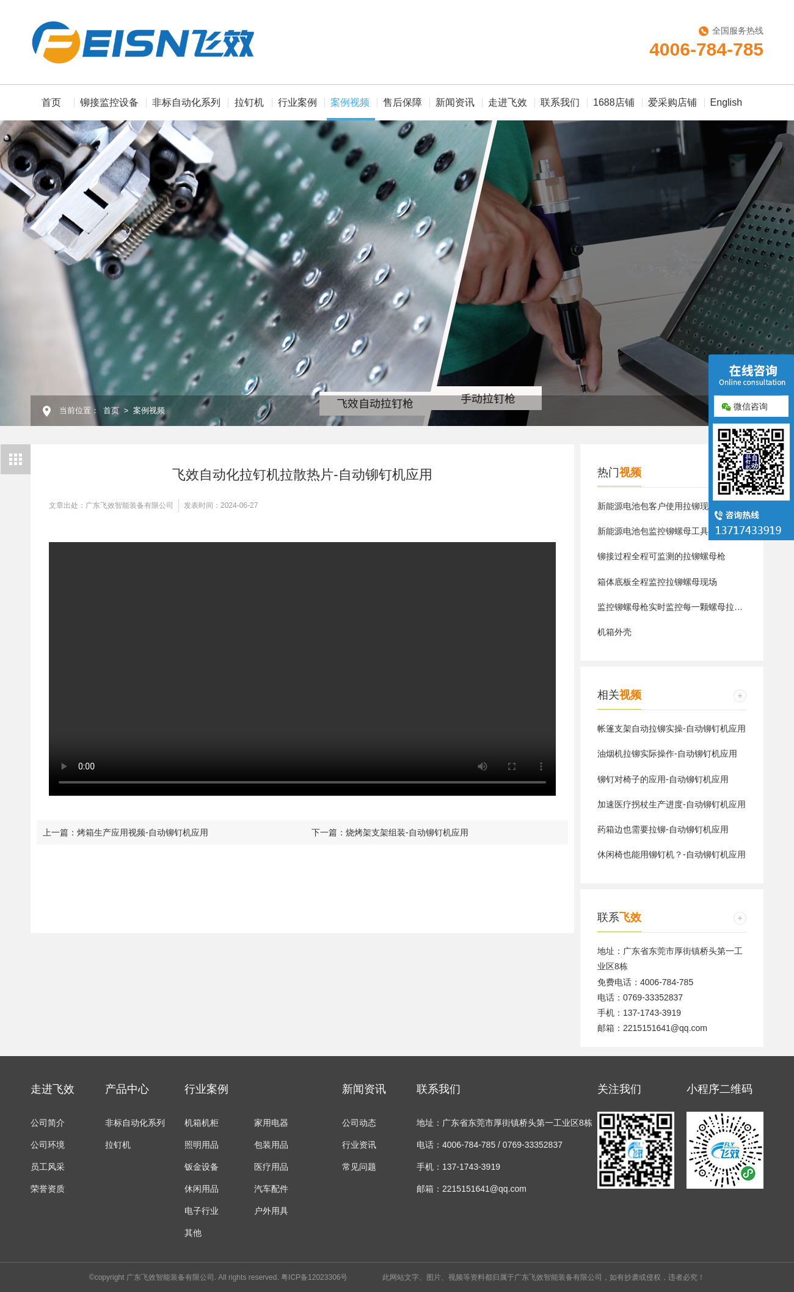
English (726, 102)
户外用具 (271, 1211)
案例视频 (351, 108)
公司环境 (48, 1145)
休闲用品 (201, 1189)
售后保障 (402, 102)
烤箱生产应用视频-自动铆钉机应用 (142, 832)
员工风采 (48, 1167)
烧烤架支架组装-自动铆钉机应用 (407, 832)
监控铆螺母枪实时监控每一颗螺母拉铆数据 (678, 607)
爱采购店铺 (672, 102)
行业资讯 (359, 1145)
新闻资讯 (455, 102)
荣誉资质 (48, 1189)
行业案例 (297, 102)
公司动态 (359, 1123)
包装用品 (271, 1145)
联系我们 (560, 102)
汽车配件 (271, 1189)
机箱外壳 (614, 632)
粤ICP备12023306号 (314, 1277)
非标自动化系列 (186, 102)
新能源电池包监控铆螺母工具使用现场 (670, 531)
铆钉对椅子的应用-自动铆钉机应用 (663, 779)
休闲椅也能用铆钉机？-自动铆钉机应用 (671, 854)
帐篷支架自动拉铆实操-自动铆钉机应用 (671, 728)
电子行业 (201, 1211)
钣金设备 (201, 1167)
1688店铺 (614, 102)
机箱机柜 (201, 1123)
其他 (193, 1233)
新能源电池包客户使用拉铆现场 (657, 506)
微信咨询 (744, 406)
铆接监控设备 (109, 102)
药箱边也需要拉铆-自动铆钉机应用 (663, 829)
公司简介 (48, 1123)
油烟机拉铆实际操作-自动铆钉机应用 (667, 753)
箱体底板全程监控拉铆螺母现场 (657, 582)
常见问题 (359, 1167)
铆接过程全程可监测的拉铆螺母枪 (661, 556)
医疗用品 (271, 1167)
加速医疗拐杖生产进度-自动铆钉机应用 (671, 804)
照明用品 (201, 1145)
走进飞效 (507, 102)
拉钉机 (249, 102)
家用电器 (271, 1123)
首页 (51, 102)
